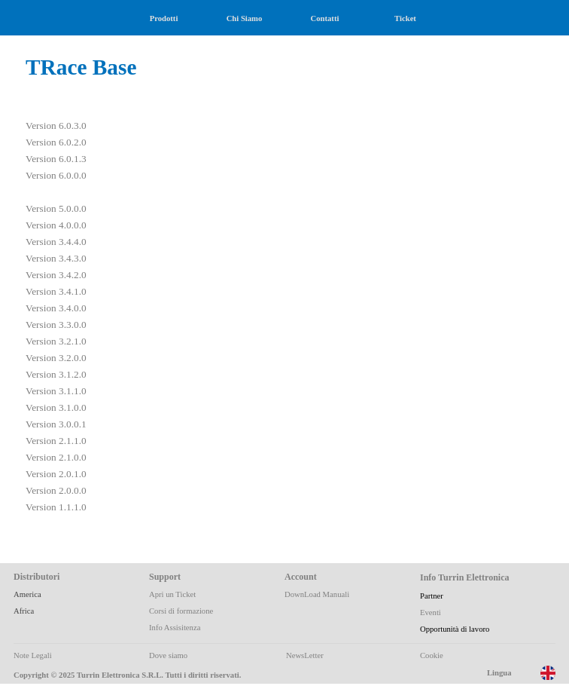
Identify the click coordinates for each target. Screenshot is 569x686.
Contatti (325, 18)
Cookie (431, 655)
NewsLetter (305, 655)
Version (41, 125)
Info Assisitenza (174, 627)
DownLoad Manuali (316, 594)
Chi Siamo (245, 18)
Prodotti (164, 18)
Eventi (430, 612)
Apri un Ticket (172, 594)
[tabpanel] (149, 299)
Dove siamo (168, 655)
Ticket (405, 18)
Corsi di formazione (181, 611)
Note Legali (33, 655)
